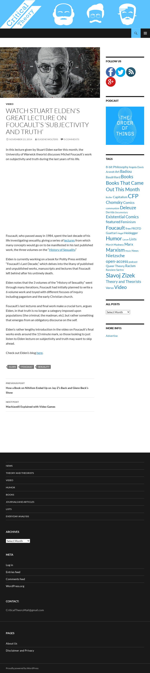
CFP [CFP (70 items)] (133, 196)
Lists (9, 509)
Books (10, 494)
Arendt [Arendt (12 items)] (110, 171)
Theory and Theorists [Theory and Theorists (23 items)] (123, 281)
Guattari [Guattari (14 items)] (111, 233)
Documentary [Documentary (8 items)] (121, 212)
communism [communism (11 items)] (112, 208)
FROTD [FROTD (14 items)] (136, 228)
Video (9, 104)
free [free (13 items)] (128, 228)
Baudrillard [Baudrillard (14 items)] (113, 177)
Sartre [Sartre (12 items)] (120, 269)
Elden (12, 366)
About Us (11, 643)
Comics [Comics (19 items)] (129, 202)
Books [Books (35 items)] (127, 176)
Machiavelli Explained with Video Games (50, 404)
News (9, 465)
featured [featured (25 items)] (113, 221)
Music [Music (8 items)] (128, 251)
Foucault (27, 366)
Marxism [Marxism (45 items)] (115, 250)
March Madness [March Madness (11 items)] (115, 244)
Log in (9, 565)
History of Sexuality (62, 249)
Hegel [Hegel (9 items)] (120, 233)
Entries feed (13, 572)
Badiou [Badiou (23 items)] (126, 171)
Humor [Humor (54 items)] (114, 238)
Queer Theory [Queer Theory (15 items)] (115, 266)
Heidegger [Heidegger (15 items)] (131, 233)
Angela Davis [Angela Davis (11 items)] (136, 167)
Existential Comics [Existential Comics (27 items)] (122, 216)
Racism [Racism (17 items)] (130, 266)
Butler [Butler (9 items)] (109, 197)
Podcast (112, 100)
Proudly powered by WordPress (22, 668)
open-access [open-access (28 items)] (117, 261)
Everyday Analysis (17, 516)
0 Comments (71, 139)
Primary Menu (145, 33)
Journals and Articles (20, 501)
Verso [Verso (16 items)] (110, 288)
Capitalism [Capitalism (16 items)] (120, 197)
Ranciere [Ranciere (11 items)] (111, 269)
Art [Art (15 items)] (117, 171)
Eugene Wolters (48, 139)
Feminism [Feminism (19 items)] (128, 222)
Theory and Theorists (20, 473)
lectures (69, 240)
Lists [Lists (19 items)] (133, 239)
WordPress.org (15, 586)
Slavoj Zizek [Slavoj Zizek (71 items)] (120, 275)
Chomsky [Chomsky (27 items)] (114, 202)
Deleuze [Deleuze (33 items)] (128, 207)
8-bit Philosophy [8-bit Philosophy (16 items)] (117, 167)
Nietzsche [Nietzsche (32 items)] (115, 255)
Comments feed (15, 579)
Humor (10, 487)
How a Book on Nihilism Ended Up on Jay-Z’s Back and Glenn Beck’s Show (50, 387)
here (40, 353)
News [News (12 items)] (135, 250)
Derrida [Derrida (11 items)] (110, 212)
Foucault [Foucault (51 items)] (115, 228)
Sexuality (43, 366)
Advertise (112, 335)
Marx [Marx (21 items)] (128, 244)
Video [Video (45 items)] (120, 287)
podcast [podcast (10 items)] (133, 261)
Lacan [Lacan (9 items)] (126, 239)
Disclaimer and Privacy (20, 650)
